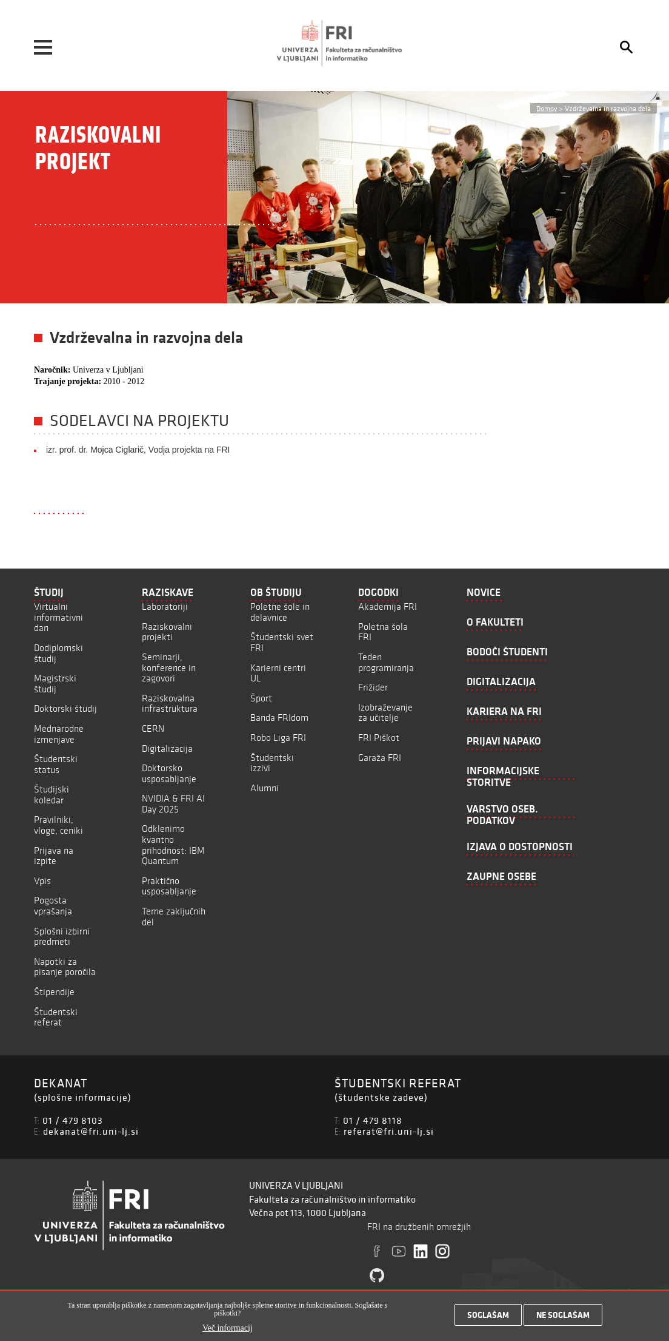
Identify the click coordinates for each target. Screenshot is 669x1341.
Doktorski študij (65, 708)
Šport (261, 698)
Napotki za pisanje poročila (65, 967)
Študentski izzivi (272, 763)
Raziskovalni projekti (167, 632)
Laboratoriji (165, 606)
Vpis (42, 881)
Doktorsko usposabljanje (169, 773)
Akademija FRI (387, 606)
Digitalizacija (167, 748)
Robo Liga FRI (278, 737)
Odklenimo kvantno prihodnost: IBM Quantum (173, 844)
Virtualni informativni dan (58, 617)
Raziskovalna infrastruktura (170, 703)
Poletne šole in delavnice (280, 612)
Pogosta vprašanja (53, 905)
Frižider (373, 687)
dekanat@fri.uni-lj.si (91, 1131)
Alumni (264, 788)
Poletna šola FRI (383, 632)
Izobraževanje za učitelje (385, 712)
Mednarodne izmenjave (59, 734)
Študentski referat (56, 1017)
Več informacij (227, 1332)
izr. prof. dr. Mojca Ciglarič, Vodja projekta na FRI (138, 449)
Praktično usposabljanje (169, 886)
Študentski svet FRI (281, 642)
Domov (546, 108)
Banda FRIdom (279, 717)
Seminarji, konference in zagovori (169, 667)
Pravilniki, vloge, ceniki (58, 825)
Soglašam (488, 1318)
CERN (153, 728)
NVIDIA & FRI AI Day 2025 (173, 803)
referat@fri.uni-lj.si (389, 1131)
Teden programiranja (386, 662)
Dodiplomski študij (58, 653)
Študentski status (56, 764)
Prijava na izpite (53, 856)
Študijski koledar (51, 794)
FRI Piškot (378, 737)
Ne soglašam (563, 1318)
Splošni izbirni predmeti (62, 936)
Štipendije (54, 992)
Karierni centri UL (278, 673)
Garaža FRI (379, 757)
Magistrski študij (55, 683)
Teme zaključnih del (173, 916)
